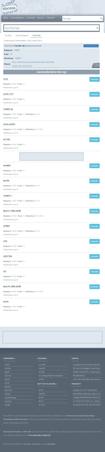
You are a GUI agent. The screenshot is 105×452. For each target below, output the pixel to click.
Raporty (40, 17)
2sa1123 (8, 375)
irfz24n (7, 394)
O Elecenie (50, 17)
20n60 (7, 379)
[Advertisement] (52, 157)
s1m (5, 241)
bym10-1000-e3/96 (12, 286)
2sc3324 (8, 401)
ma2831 (42, 368)
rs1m (5, 79)
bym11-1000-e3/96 (12, 210)
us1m (5, 301)
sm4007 (7, 165)
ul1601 (41, 379)
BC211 (41, 390)
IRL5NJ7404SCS (79, 375)
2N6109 (42, 393)
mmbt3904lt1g (10, 397)
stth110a (7, 256)
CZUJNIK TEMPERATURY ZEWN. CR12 (87, 397)
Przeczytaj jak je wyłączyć (39, 435)
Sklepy (5, 17)
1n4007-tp (8, 109)
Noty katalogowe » (47, 384)
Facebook (36, 444)
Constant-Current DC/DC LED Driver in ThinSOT (87, 364)
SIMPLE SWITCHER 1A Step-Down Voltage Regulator (87, 372)
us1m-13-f (8, 94)
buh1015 (8, 390)
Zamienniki (30, 17)
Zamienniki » (94, 79)
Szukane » (42, 358)
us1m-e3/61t (9, 124)
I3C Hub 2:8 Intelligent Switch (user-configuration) (87, 368)
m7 (4, 271)
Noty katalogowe (17, 17)
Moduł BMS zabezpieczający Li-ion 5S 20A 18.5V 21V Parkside (87, 393)
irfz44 (7, 383)
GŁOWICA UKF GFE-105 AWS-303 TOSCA (87, 405)
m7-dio (6, 139)
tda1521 (8, 386)
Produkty (8, 35)
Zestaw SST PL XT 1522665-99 (85, 390)
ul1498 (41, 372)
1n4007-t (7, 195)
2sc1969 (42, 364)
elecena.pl (9, 7)
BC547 (41, 397)
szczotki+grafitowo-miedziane (51, 375)
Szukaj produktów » (91, 46)
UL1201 (42, 405)
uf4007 (6, 226)
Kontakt (27, 444)
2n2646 (8, 368)
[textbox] (80, 18)
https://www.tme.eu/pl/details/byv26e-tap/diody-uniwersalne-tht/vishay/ (33, 64)
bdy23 (7, 372)
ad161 (7, 364)
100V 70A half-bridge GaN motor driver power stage (87, 379)
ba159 (6, 180)
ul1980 (7, 405)
